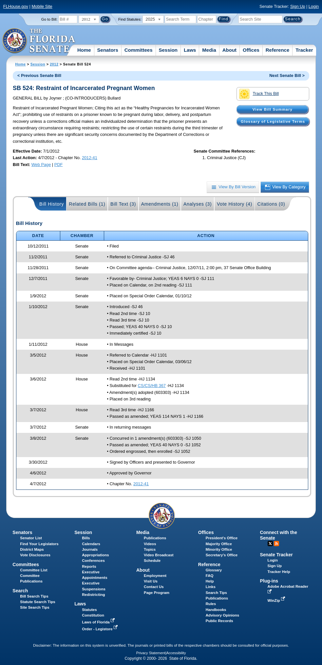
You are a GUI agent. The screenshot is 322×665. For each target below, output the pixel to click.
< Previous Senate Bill (39, 75)
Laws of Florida (99, 622)
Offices (251, 50)
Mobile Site (41, 6)
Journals (90, 549)
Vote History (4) (234, 204)
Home (84, 50)
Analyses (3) (197, 204)
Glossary (214, 570)
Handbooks (216, 610)
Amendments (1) (160, 204)
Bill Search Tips (34, 596)
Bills (86, 538)
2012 (54, 64)
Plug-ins (269, 580)
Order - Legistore (100, 629)
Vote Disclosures (35, 555)
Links (211, 587)
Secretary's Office (221, 555)
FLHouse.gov (15, 6)
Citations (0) (271, 204)
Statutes (89, 610)
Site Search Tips (34, 607)
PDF (58, 164)
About (229, 50)
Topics (150, 549)
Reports (89, 566)
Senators (107, 50)
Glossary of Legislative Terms (273, 121)
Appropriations (95, 555)
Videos (150, 544)
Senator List (31, 538)
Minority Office (219, 549)
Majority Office (219, 544)
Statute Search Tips (37, 602)
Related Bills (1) (87, 204)
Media (209, 50)
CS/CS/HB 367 (152, 385)
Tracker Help (279, 572)
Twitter (270, 543)
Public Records (219, 621)
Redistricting (93, 595)
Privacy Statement (150, 653)
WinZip (277, 600)
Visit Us (151, 581)
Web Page (41, 164)
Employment (155, 576)
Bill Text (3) (123, 204)
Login (314, 6)
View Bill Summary (273, 109)
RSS (276, 543)
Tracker (304, 50)
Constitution (93, 615)
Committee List (33, 570)
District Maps (32, 549)
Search (20, 590)
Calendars (91, 544)
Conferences (93, 561)
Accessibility (176, 653)
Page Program (156, 593)
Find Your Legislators (39, 544)
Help (210, 581)
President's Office (221, 538)
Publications (155, 538)
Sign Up (297, 6)
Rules (211, 604)
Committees (138, 50)
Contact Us (154, 587)
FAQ (210, 576)
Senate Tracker (276, 554)
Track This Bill (259, 94)
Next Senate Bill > (287, 75)
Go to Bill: (49, 19)
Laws (190, 50)
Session (168, 50)
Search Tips (216, 593)
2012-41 (89, 157)
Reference (278, 50)
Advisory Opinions (222, 615)
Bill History (51, 204)
